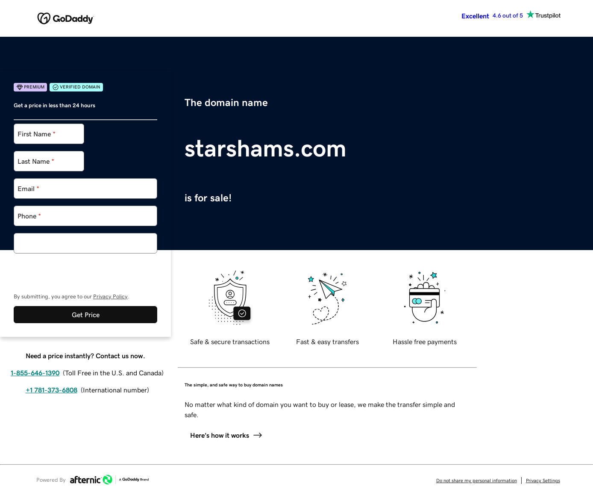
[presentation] (79, 270)
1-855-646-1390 (35, 372)
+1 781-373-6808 (51, 389)
